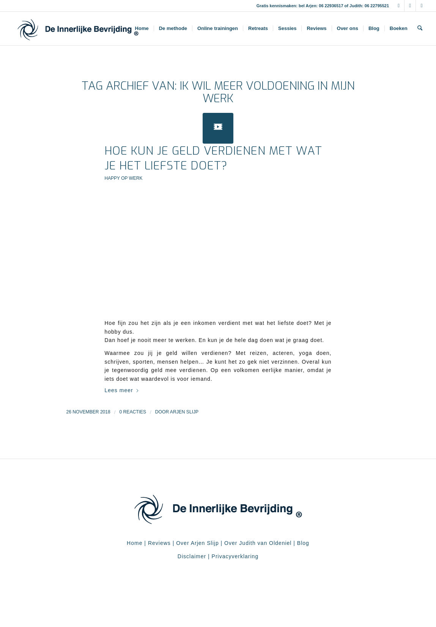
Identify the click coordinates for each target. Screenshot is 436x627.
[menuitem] (142, 28)
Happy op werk (124, 178)
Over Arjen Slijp (197, 543)
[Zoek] (419, 28)
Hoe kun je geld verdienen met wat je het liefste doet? (213, 158)
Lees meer (122, 390)
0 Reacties (133, 412)
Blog (303, 543)
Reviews (159, 543)
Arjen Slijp (184, 412)
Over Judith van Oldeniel (256, 543)
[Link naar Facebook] (398, 5)
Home (134, 543)
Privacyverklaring (235, 556)
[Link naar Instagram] (410, 5)
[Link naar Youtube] (421, 5)
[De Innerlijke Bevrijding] (78, 28)
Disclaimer (192, 556)
